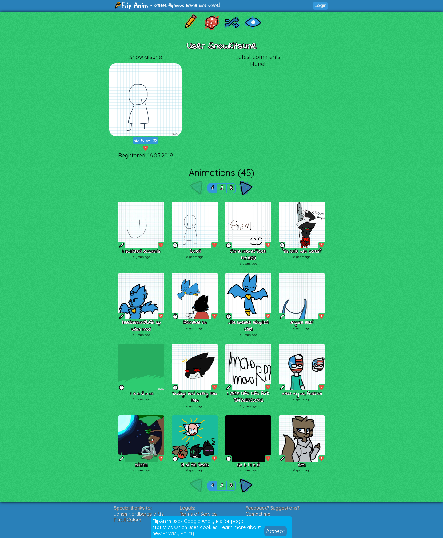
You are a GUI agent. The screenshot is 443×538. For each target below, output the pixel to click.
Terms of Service (198, 514)
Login (320, 5)
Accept (275, 531)
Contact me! (258, 514)
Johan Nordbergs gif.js (139, 514)
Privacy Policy (178, 533)
